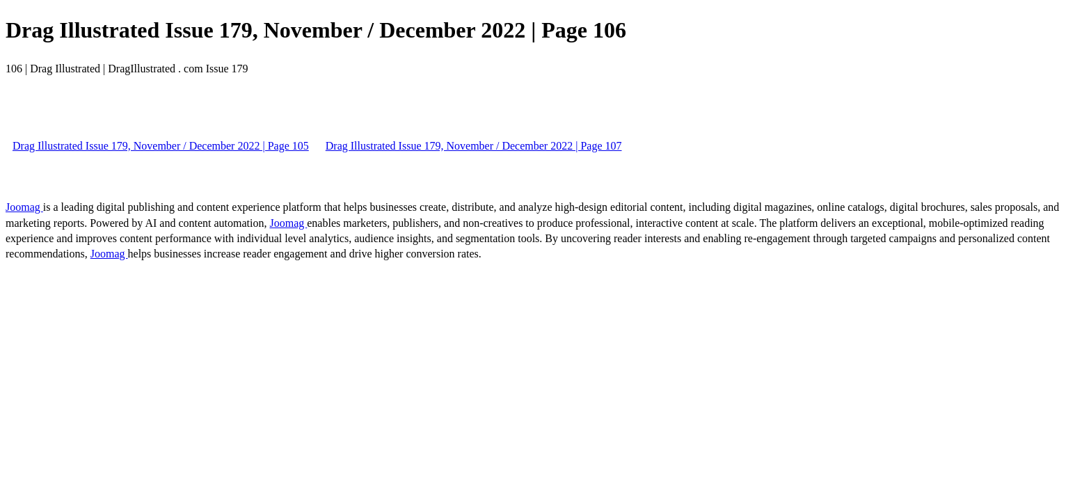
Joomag (24, 207)
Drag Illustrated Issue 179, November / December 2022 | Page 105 (161, 146)
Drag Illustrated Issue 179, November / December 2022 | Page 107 (474, 146)
